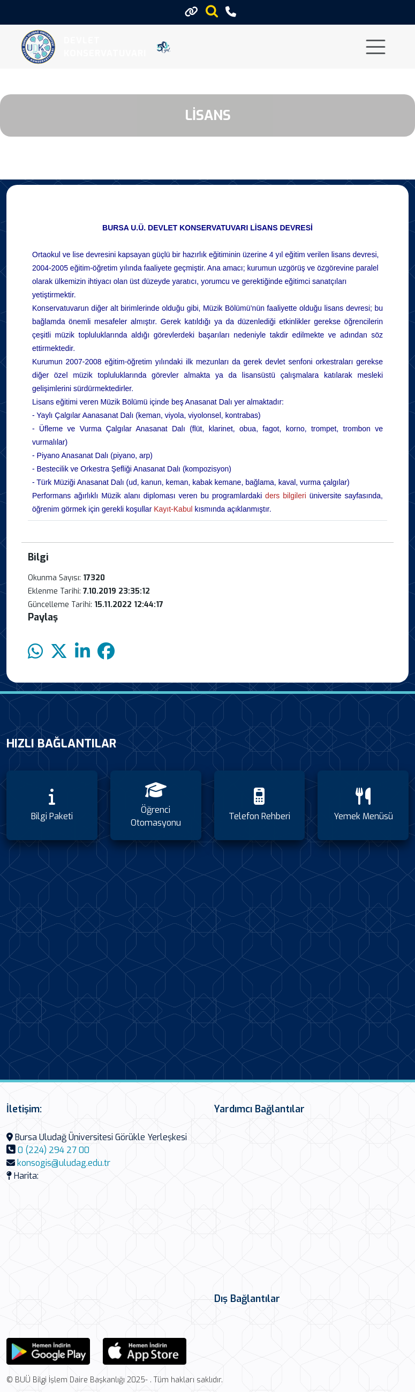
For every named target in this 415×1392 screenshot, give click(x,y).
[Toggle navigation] (375, 47)
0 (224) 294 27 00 (53, 1150)
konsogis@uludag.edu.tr (63, 1163)
